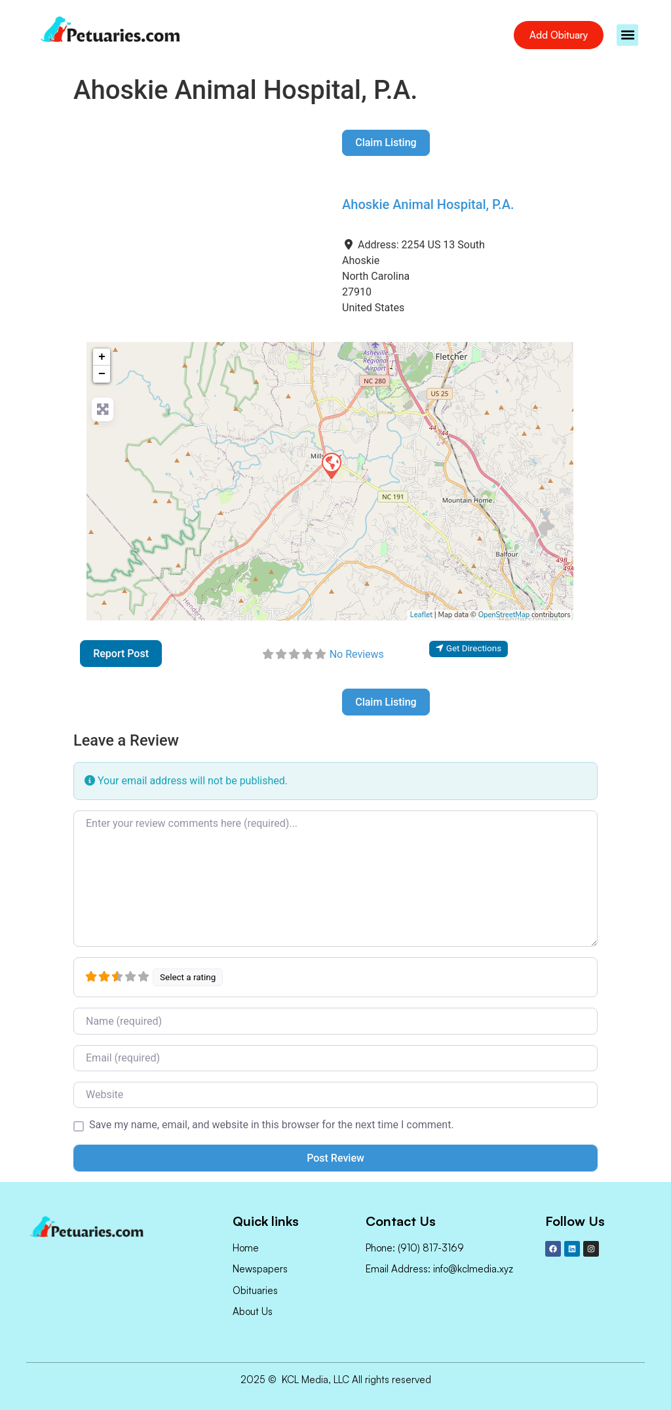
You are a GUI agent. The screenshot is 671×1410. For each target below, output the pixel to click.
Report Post (121, 653)
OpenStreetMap (504, 615)
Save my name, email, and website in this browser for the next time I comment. (271, 1125)
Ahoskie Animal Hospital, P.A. (428, 204)
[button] (627, 35)
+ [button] (101, 357)
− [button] (101, 374)
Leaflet (421, 615)
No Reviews (357, 654)
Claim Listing (385, 142)
